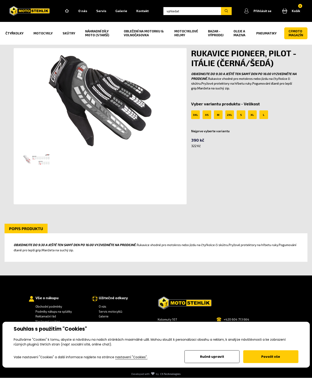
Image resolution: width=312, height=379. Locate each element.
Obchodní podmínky (49, 307)
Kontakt (146, 11)
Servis (104, 11)
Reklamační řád (46, 317)
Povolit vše (270, 356)
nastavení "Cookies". (131, 357)
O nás (85, 11)
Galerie (124, 11)
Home (70, 11)
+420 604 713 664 (236, 320)
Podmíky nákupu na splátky (54, 312)
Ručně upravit (212, 356)
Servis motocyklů (110, 312)
